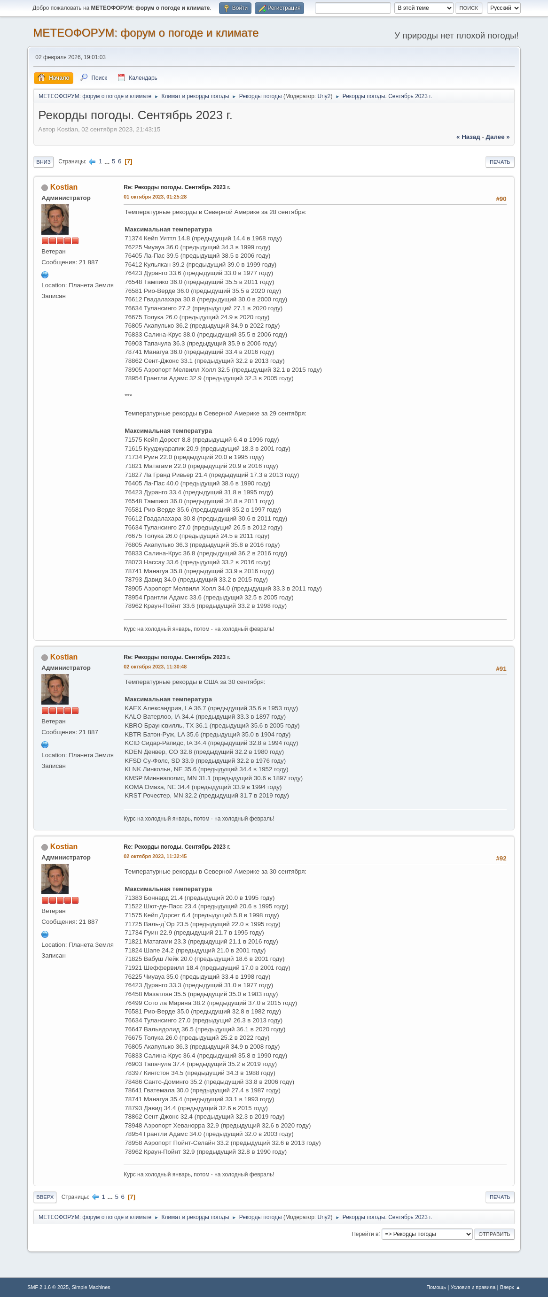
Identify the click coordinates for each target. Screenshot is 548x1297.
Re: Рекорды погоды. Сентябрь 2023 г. (177, 187)
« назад (468, 136)
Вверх (45, 1197)
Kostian (64, 187)
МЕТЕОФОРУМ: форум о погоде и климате (145, 32)
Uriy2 (324, 96)
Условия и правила (473, 1287)
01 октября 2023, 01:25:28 (155, 197)
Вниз (43, 162)
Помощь (436, 1287)
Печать (500, 162)
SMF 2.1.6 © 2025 (48, 1287)
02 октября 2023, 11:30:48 (155, 666)
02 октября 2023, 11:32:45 (155, 856)
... (107, 161)
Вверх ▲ (510, 1287)
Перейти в (365, 1233)
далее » (498, 136)
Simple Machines (91, 1287)
